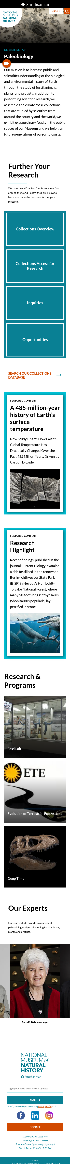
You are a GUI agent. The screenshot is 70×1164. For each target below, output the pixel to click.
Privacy (46, 1106)
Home (35, 1160)
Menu (56, 11)
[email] (35, 1089)
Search (67, 11)
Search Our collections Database (34, 375)
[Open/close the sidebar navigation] (6, 63)
